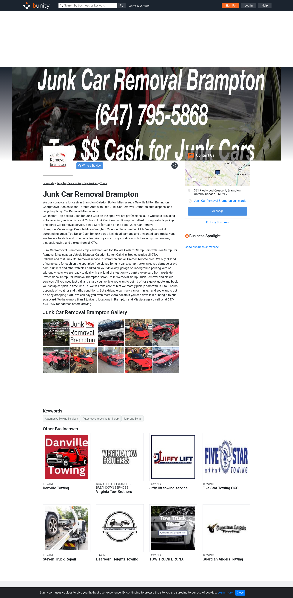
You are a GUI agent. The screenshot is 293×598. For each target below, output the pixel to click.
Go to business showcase (202, 247)
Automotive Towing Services (61, 418)
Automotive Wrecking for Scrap (101, 418)
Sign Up (230, 5)
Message (217, 211)
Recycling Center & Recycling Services (77, 183)
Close (240, 592)
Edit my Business (217, 222)
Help (265, 5)
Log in (249, 5)
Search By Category (139, 5)
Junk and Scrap (132, 418)
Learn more (225, 592)
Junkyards (48, 183)
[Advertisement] (146, 39)
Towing (104, 183)
